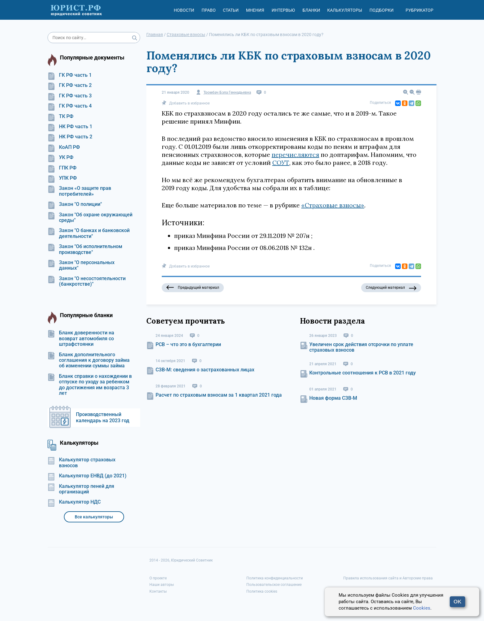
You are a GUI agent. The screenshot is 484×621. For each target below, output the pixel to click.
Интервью (283, 10)
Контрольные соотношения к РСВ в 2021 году (362, 373)
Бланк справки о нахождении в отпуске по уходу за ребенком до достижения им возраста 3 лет (90, 385)
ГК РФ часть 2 (70, 85)
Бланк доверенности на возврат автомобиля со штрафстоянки (81, 338)
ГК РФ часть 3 (70, 96)
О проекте (158, 578)
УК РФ (60, 157)
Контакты (158, 591)
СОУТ (280, 162)
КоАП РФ (64, 147)
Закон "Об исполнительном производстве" (85, 249)
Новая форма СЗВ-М (333, 398)
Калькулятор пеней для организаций (81, 489)
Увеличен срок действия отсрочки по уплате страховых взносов (361, 347)
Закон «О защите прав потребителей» (79, 191)
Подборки (381, 10)
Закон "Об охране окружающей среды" (90, 217)
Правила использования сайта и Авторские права (388, 578)
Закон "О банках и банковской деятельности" (89, 233)
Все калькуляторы (94, 516)
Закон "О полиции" (75, 204)
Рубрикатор (419, 10)
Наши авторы (161, 584)
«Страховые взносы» (332, 205)
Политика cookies (261, 591)
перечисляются (295, 154)
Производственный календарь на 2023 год (102, 417)
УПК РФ (62, 178)
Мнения (255, 10)
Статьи (231, 10)
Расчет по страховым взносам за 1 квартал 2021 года (219, 395)
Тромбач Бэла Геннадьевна (227, 93)
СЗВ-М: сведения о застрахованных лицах (205, 370)
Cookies (421, 608)
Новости (184, 10)
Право (209, 10)
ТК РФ (60, 116)
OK (457, 602)
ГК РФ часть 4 (70, 106)
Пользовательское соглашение (274, 584)
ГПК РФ (62, 168)
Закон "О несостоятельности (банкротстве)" (87, 281)
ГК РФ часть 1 (70, 75)
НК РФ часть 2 (70, 137)
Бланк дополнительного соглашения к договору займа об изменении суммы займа (89, 360)
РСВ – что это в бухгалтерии (188, 344)
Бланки (311, 10)
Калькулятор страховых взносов (81, 462)
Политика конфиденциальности (274, 578)
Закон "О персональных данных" (81, 265)
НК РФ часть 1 (70, 126)
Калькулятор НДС (74, 502)
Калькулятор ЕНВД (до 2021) (87, 476)
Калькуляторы (344, 10)
